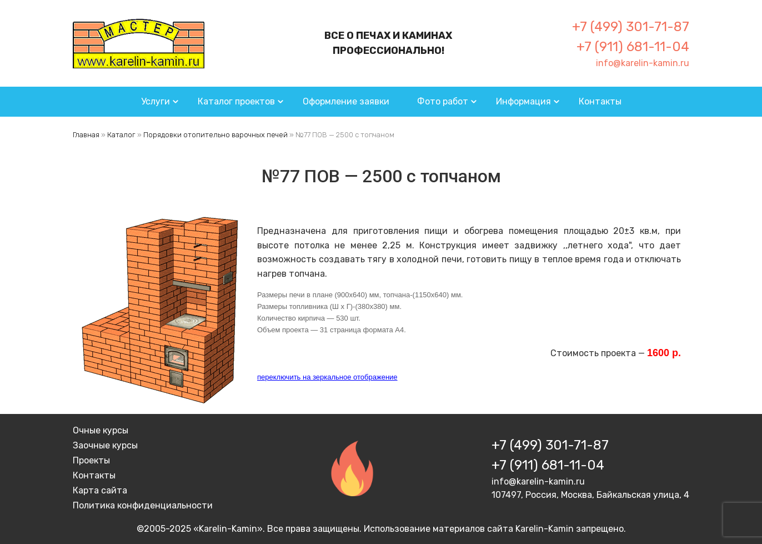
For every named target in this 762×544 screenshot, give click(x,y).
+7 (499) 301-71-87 (630, 26)
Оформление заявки (346, 101)
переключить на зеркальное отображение (327, 377)
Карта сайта (100, 490)
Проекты (91, 460)
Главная (86, 135)
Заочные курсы (105, 445)
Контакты (600, 101)
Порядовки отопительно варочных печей (215, 135)
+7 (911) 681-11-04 (632, 46)
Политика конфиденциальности (143, 505)
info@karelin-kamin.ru (642, 63)
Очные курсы (100, 430)
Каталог (121, 135)
